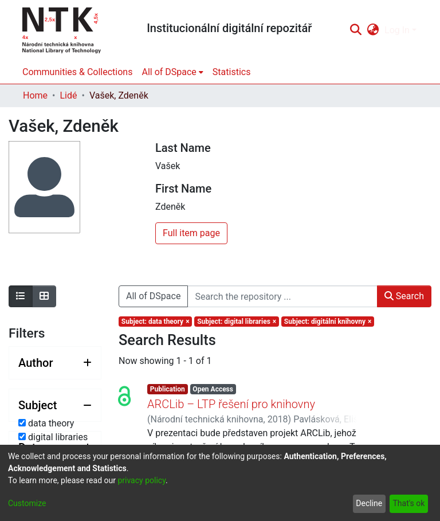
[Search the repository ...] (282, 296)
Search (404, 296)
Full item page (191, 233)
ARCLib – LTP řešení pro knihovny (231, 404)
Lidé (68, 95)
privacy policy (141, 480)
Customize (27, 503)
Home (35, 95)
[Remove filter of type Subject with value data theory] (155, 321)
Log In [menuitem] (397, 30)
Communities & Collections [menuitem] (77, 71)
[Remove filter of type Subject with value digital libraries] (236, 321)
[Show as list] (21, 296)
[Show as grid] (44, 296)
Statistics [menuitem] (232, 71)
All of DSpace (153, 296)
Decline (369, 503)
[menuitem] (373, 30)
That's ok (408, 503)
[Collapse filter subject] (55, 405)
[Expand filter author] (55, 363)
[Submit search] (355, 30)
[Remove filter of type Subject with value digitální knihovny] (327, 321)
